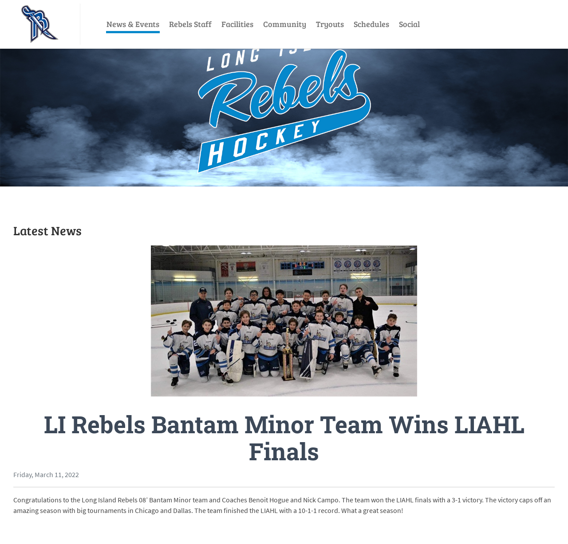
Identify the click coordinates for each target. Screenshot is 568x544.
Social (409, 24)
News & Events (132, 24)
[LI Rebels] (40, 24)
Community (284, 24)
